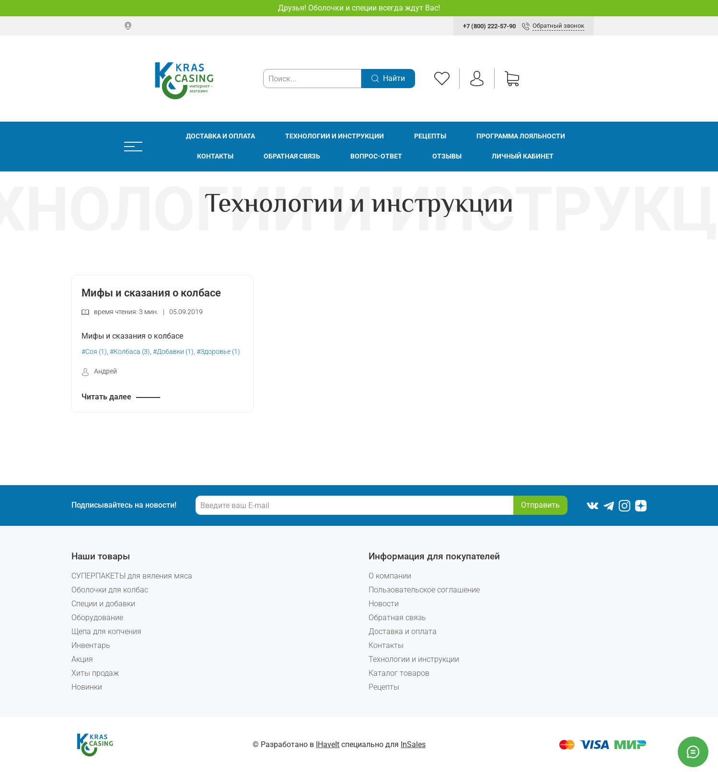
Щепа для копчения (106, 631)
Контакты (215, 156)
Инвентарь (90, 645)
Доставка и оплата (220, 136)
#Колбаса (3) (130, 352)
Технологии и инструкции (334, 136)
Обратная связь (292, 156)
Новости (384, 603)
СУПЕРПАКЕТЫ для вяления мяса (131, 575)
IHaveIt (327, 744)
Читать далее (106, 396)
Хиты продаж (95, 673)
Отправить (540, 505)
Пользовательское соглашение (424, 589)
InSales (413, 744)
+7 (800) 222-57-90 (489, 26)
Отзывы (447, 156)
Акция (82, 659)
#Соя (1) (94, 352)
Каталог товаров (399, 673)
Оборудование (97, 617)
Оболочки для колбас (109, 589)
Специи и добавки (103, 603)
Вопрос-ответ (376, 156)
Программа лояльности (520, 136)
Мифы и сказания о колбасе (151, 292)
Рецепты (430, 136)
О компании (390, 575)
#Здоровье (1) (218, 352)
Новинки (86, 687)
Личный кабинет (523, 156)
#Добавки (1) (173, 352)
